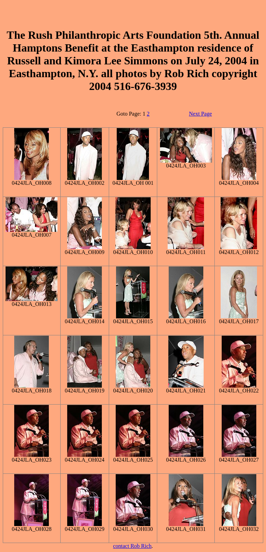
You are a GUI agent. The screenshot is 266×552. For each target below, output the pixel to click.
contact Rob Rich (132, 546)
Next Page (200, 114)
